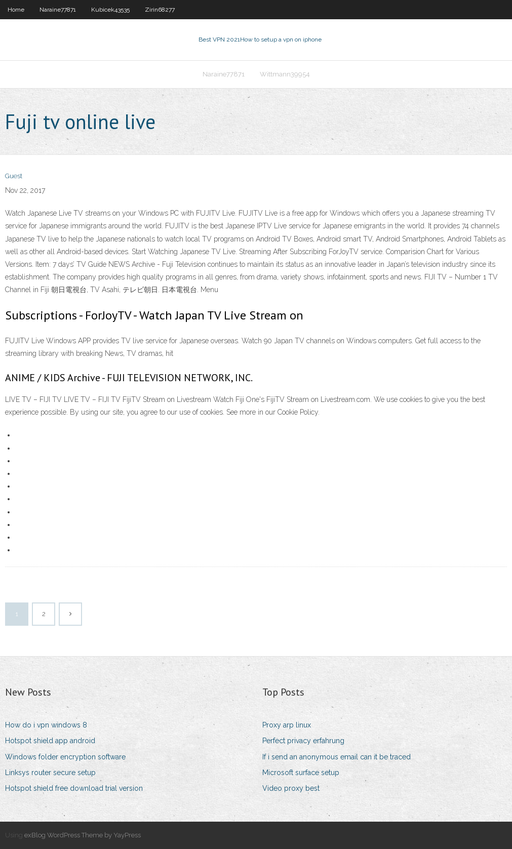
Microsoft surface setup (300, 773)
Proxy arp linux (286, 725)
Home (16, 9)
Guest (13, 176)
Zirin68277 (160, 9)
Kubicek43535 (110, 9)
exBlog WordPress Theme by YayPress (82, 835)
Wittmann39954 (285, 74)
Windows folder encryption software (65, 757)
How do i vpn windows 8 (46, 725)
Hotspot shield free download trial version (74, 788)
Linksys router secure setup (50, 773)
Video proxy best (291, 788)
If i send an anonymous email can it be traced (336, 757)
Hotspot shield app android (50, 741)
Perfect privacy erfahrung (303, 741)
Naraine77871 (58, 9)
